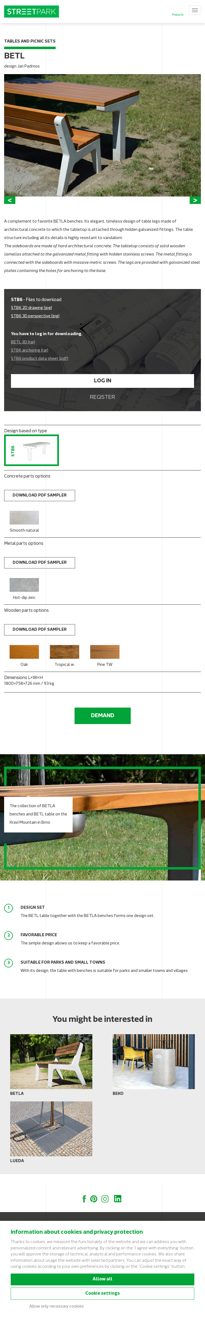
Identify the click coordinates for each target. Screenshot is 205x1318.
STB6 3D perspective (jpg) (35, 325)
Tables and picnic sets (30, 42)
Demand (102, 724)
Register (102, 406)
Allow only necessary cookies (56, 1307)
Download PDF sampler (40, 504)
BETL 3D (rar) (23, 351)
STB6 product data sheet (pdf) (39, 368)
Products (177, 14)
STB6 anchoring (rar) (29, 359)
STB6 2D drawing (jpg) (31, 317)
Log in (102, 389)
